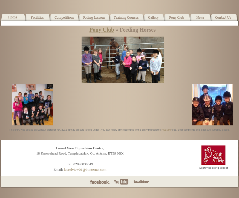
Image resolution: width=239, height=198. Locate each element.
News (200, 19)
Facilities (37, 19)
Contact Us (224, 19)
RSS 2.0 (166, 129)
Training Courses (127, 19)
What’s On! (64, 19)
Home (13, 19)
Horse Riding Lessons (94, 19)
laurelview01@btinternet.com (85, 169)
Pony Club (177, 19)
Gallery (154, 19)
